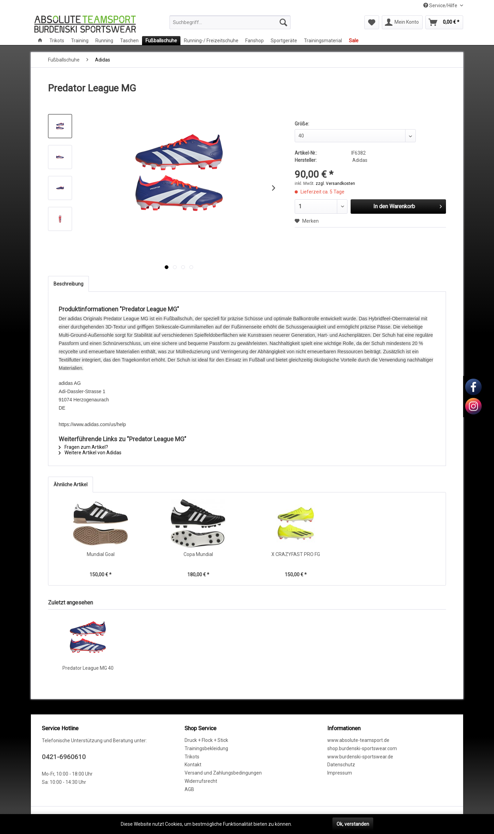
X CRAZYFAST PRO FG (295, 554)
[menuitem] (230, 22)
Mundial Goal (101, 554)
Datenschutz (341, 764)
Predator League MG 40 (88, 668)
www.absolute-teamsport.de (358, 740)
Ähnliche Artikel (70, 484)
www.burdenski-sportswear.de (360, 756)
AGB (189, 789)
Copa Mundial (198, 554)
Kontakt (193, 764)
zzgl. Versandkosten (335, 183)
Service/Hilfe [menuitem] (440, 5)
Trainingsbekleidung (206, 748)
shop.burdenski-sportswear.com (362, 748)
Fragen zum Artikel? (83, 447)
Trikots (192, 756)
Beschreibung (68, 284)
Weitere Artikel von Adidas (90, 452)
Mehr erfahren (309, 824)
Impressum (339, 773)
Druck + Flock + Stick (206, 740)
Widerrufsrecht (201, 781)
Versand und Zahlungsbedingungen (223, 773)
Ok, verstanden (353, 824)
